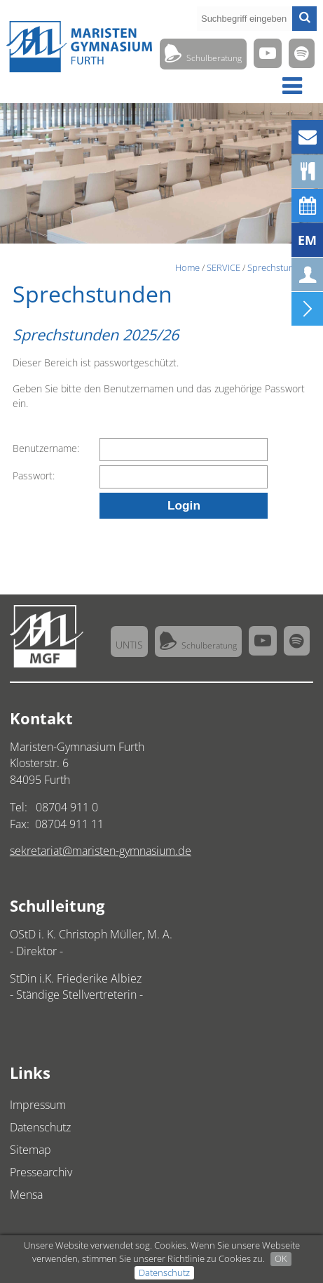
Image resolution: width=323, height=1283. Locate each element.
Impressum (38, 1104)
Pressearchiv (41, 1172)
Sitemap (30, 1149)
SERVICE (223, 267)
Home (187, 267)
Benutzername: (46, 448)
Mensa (26, 1194)
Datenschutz (164, 1272)
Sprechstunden (278, 267)
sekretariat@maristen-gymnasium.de (100, 850)
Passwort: (34, 475)
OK (281, 1258)
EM (307, 240)
